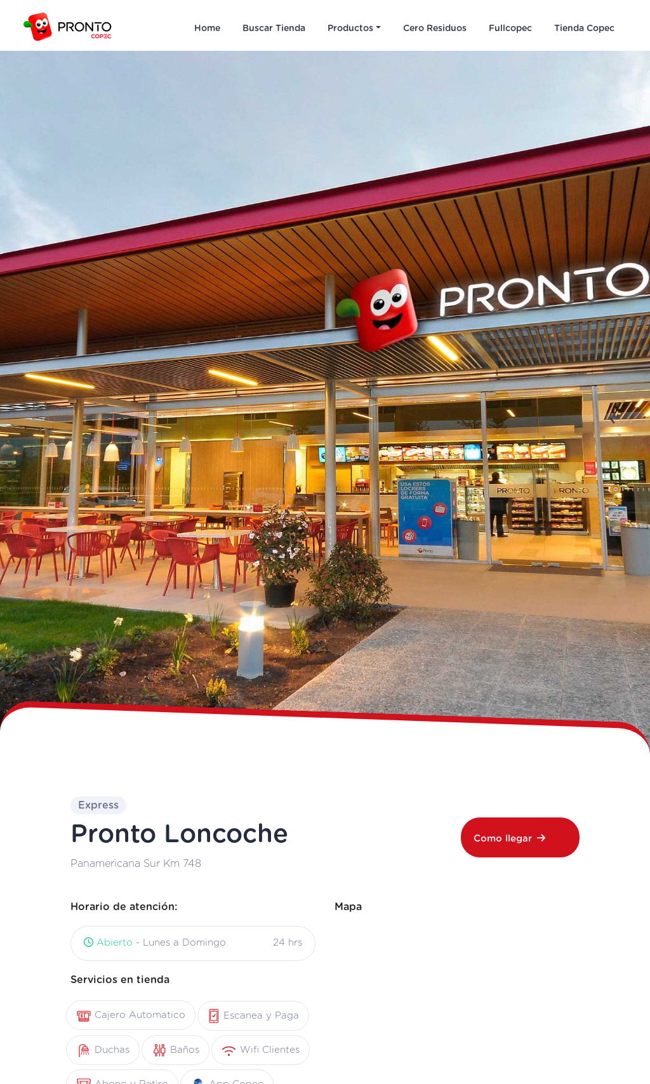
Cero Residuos (435, 28)
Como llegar (509, 838)
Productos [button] (350, 28)
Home (207, 28)
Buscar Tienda (273, 28)
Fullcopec (510, 28)
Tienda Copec (584, 28)
